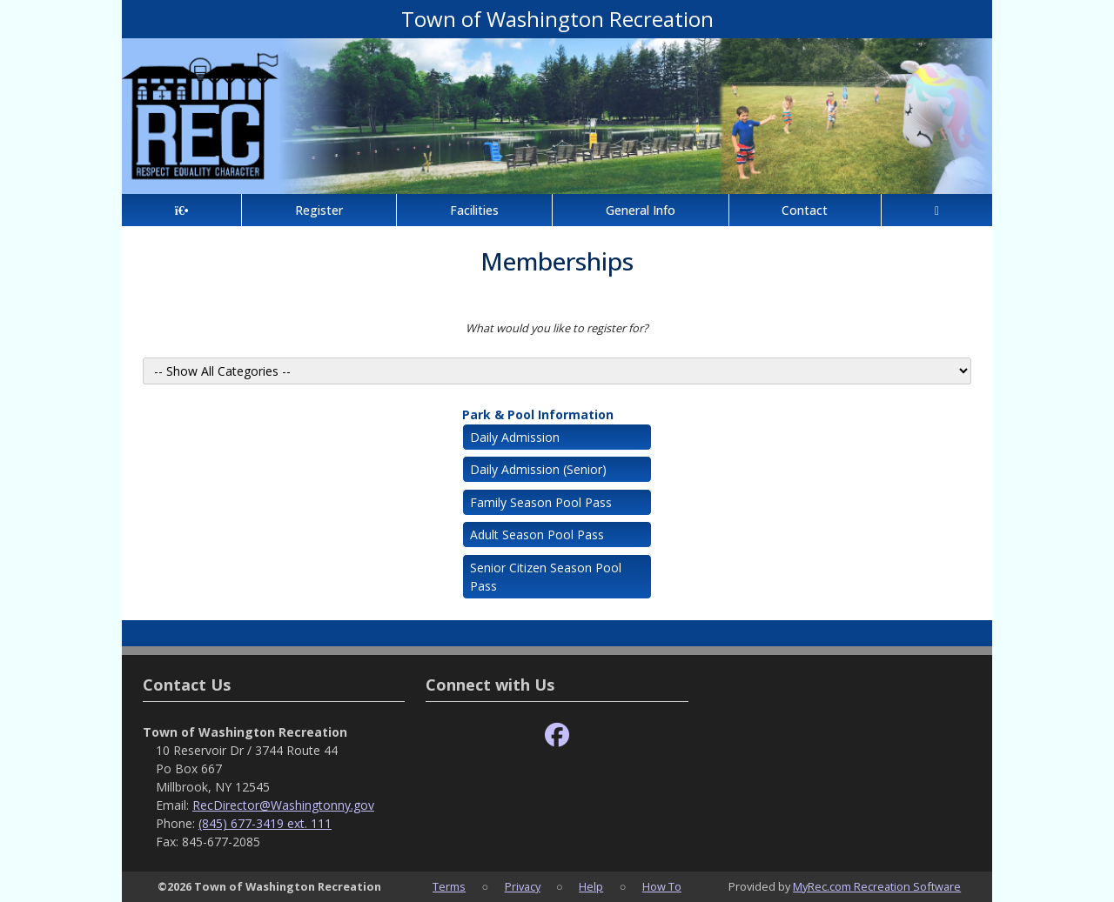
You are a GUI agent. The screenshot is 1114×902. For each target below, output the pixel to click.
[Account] (937, 210)
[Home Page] (181, 210)
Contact (805, 210)
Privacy (522, 886)
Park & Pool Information (538, 414)
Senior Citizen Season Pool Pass (545, 576)
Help (591, 886)
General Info (640, 210)
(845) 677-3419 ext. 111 (265, 823)
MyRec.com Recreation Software (877, 886)
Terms (449, 886)
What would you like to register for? (557, 328)
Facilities (474, 210)
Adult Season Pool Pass (537, 534)
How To (661, 886)
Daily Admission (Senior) (538, 469)
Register (319, 210)
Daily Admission (515, 437)
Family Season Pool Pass (541, 502)
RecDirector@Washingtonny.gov (283, 805)
